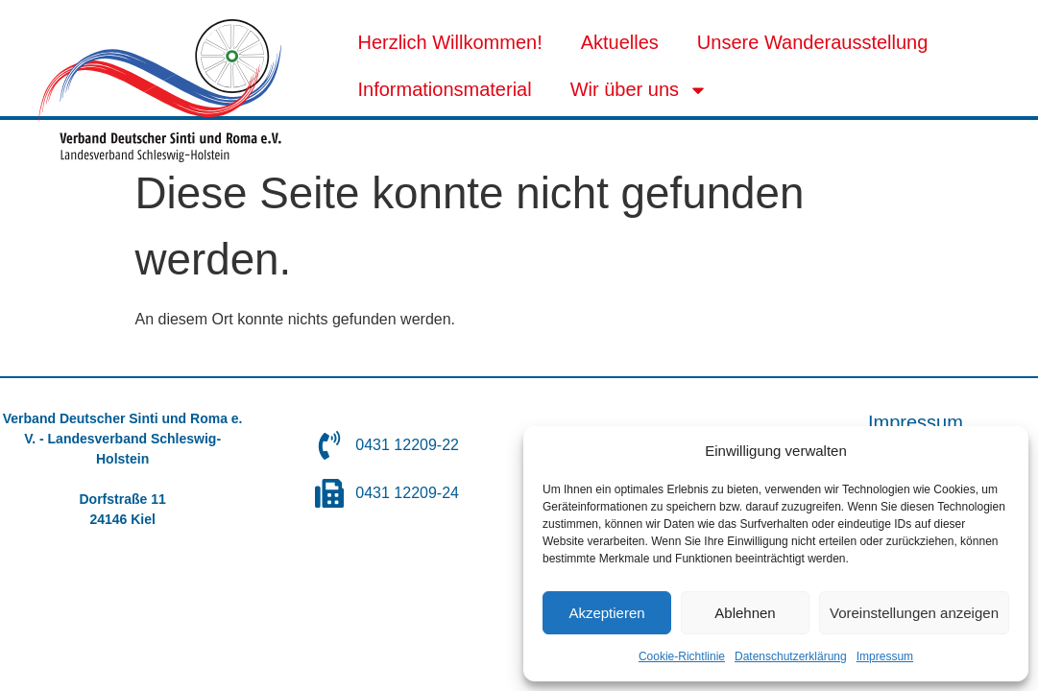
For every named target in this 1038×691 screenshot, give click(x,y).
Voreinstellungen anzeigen (914, 613)
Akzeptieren (606, 613)
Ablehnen (744, 613)
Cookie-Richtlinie (682, 656)
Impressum (885, 656)
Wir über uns (639, 90)
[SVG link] (159, 90)
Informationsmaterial (444, 89)
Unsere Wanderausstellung (813, 42)
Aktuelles (620, 42)
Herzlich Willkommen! (449, 42)
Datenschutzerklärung (791, 656)
